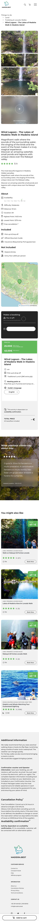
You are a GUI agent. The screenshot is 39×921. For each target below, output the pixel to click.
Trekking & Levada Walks (16, 20)
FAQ (12, 873)
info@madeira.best (17, 906)
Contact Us (14, 868)
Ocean (5, 702)
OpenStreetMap (24, 305)
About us (13, 886)
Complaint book (16, 870)
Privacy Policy (15, 890)
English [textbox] (12, 392)
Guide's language (12, 388)
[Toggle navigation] (35, 4)
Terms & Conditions (17, 893)
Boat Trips (28, 702)
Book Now (30, 561)
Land (7, 17)
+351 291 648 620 (16, 903)
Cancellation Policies (17, 888)
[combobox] (11, 392)
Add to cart (20, 918)
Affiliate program (16, 875)
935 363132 (25, 903)
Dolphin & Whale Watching (16, 702)
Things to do (6, 15)
